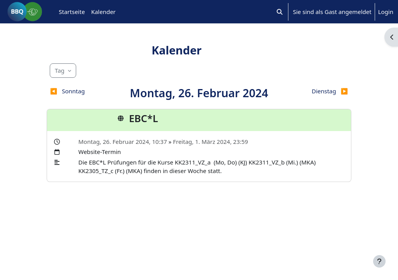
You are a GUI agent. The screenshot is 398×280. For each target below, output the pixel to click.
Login (385, 12)
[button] (279, 11)
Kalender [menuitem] (103, 12)
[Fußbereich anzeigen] (379, 261)
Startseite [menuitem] (72, 12)
